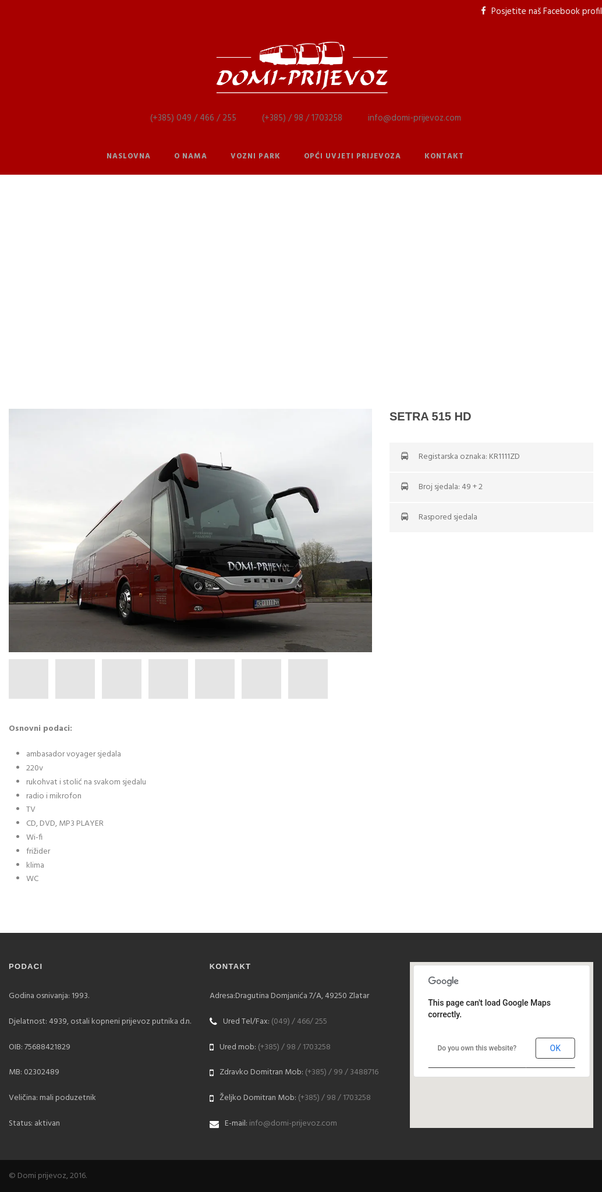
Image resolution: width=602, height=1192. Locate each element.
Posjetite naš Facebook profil (546, 12)
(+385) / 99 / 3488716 (341, 1072)
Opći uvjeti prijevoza (352, 156)
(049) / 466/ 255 (299, 1021)
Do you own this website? (476, 1048)
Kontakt (444, 156)
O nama (190, 156)
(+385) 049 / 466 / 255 (193, 118)
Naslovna (129, 156)
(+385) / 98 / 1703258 (302, 118)
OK (555, 1048)
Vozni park (256, 156)
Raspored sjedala (448, 517)
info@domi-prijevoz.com (414, 118)
